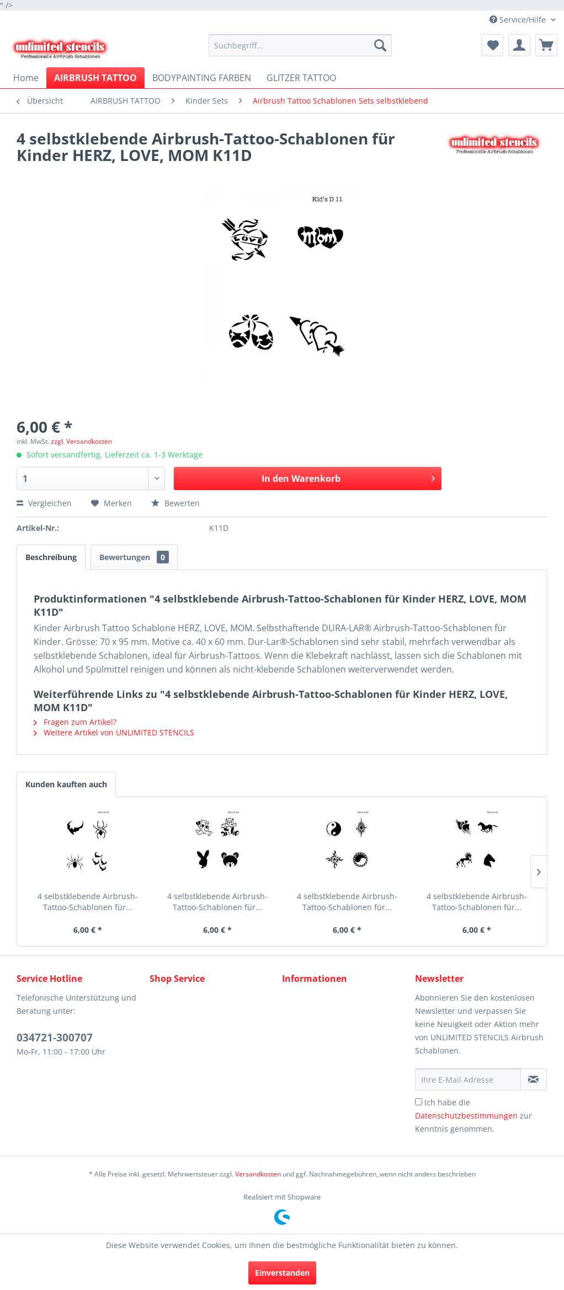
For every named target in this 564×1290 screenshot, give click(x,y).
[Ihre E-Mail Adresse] (468, 1079)
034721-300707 (55, 1037)
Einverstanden (282, 1272)
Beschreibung (51, 557)
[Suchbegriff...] (300, 45)
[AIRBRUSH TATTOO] (95, 77)
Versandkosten (258, 1174)
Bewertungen (134, 557)
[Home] (26, 77)
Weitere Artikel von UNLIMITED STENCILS (114, 732)
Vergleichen (44, 503)
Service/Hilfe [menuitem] (518, 19)
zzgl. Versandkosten (81, 441)
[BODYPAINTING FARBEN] (202, 77)
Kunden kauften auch (66, 784)
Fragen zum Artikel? (75, 722)
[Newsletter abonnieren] (533, 1079)
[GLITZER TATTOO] (301, 77)
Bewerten (175, 503)
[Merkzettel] (492, 45)
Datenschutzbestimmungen (466, 1115)
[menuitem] (300, 45)
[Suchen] (380, 45)
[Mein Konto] (519, 45)
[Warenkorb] (546, 45)
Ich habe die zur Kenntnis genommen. (473, 1115)
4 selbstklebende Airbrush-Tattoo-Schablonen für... (88, 901)
